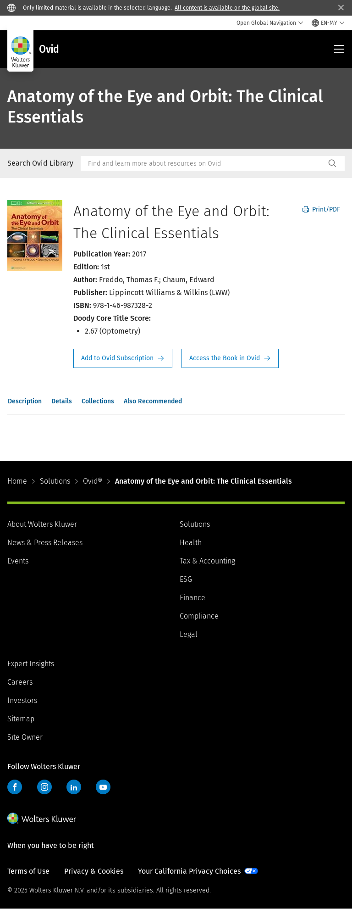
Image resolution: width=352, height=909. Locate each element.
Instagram (44, 787)
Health (191, 542)
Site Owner (25, 737)
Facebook (14, 787)
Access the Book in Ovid (230, 358)
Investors (22, 700)
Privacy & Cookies (93, 871)
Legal (189, 634)
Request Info (123, 358)
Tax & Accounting (207, 561)
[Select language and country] (328, 23)
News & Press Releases (44, 542)
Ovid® (92, 481)
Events (17, 561)
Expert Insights (30, 663)
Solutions (55, 481)
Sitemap (20, 718)
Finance (192, 597)
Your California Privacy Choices (189, 871)
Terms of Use (28, 871)
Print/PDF (321, 209)
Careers (20, 682)
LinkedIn (73, 787)
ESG (186, 579)
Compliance (199, 616)
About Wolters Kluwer (42, 524)
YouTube (103, 787)
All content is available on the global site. (227, 8)
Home (17, 481)
